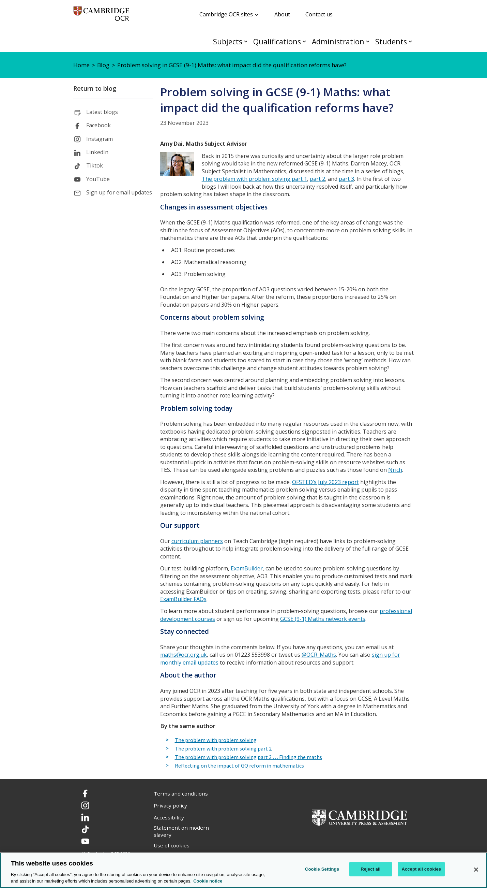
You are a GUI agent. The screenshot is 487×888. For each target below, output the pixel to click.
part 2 (317, 179)
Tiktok (94, 165)
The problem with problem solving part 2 (223, 749)
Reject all (370, 869)
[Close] (476, 869)
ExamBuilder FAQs (183, 599)
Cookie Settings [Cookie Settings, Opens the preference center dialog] (322, 869)
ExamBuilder (247, 568)
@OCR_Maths (319, 654)
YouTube (98, 179)
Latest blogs (102, 112)
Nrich (395, 470)
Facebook (98, 125)
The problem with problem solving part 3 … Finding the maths (248, 757)
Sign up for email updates (119, 192)
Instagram (99, 139)
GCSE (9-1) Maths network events (322, 619)
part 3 (346, 179)
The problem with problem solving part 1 (254, 179)
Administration (338, 41)
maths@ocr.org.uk (183, 654)
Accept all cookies (421, 869)
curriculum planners (197, 541)
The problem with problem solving (216, 740)
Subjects (227, 41)
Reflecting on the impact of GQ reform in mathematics (239, 766)
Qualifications (277, 41)
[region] (243, 870)
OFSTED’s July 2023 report (325, 482)
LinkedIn (97, 152)
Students (391, 41)
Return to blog (94, 88)
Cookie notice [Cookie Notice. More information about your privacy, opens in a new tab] (207, 881)
